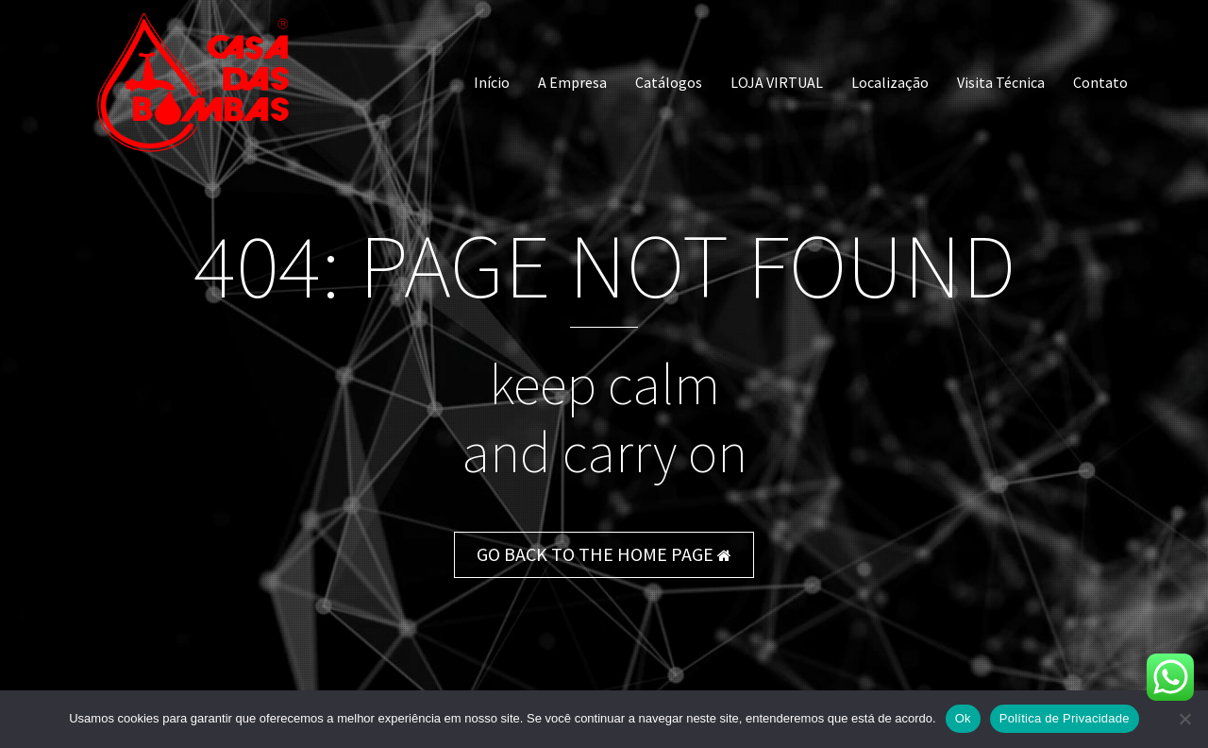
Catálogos (668, 82)
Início (492, 82)
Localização (890, 82)
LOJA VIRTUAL (776, 82)
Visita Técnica (1001, 82)
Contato (1100, 82)
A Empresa (572, 82)
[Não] (1184, 718)
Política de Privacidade (1064, 718)
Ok (963, 718)
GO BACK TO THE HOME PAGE (604, 554)
